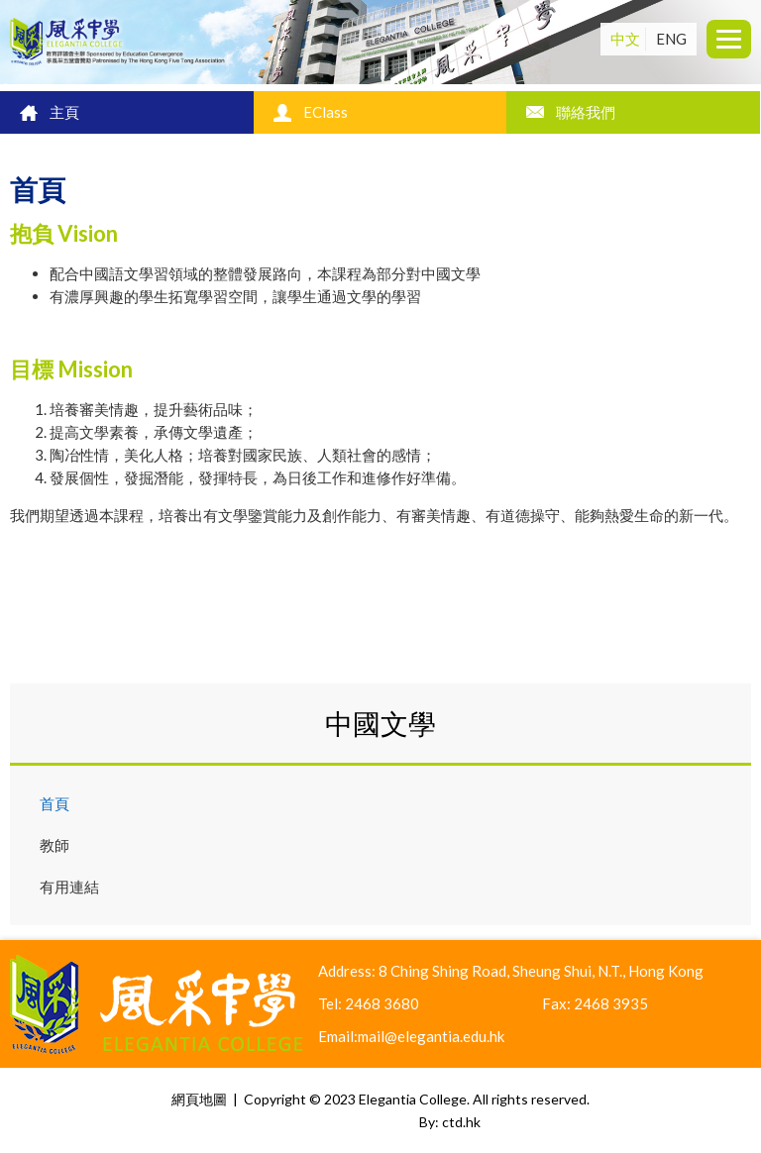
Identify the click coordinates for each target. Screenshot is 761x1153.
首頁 (54, 803)
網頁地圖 (199, 1099)
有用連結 (69, 886)
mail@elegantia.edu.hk (431, 1036)
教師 (54, 845)
